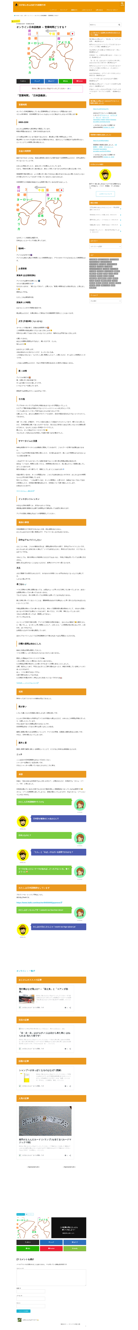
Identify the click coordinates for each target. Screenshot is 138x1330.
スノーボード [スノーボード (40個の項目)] (111, 264)
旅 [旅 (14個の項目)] (105, 276)
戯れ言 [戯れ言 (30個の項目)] (93, 276)
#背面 (101, 147)
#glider (103, 119)
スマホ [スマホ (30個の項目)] (93, 266)
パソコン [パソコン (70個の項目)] (114, 269)
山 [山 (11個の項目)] (110, 273)
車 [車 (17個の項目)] (98, 285)
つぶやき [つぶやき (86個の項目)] (93, 259)
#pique (108, 119)
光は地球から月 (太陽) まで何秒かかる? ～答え (104, 50)
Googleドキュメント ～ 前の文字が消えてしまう (105, 231)
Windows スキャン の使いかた (103, 215)
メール (19, 1295)
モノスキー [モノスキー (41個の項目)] (109, 271)
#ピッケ (98, 117)
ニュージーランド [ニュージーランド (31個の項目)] (95, 269)
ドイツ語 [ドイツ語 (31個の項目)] (108, 266)
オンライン (21, 1214)
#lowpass (113, 119)
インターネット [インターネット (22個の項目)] (106, 262)
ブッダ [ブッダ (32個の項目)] (93, 271)
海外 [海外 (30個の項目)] (97, 280)
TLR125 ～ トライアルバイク (26, 683)
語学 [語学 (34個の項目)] (92, 285)
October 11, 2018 (108, 127)
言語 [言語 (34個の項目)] (112, 283)
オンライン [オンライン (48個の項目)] (94, 264)
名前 (18, 1288)
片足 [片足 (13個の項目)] (114, 280)
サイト (18, 1303)
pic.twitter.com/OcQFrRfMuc (102, 151)
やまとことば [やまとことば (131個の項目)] (103, 259)
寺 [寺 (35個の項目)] (105, 273)
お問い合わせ (99, 10)
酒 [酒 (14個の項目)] (113, 285)
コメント (20, 1268)
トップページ (53, 10)
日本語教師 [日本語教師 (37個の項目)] (102, 278)
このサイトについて (87, 10)
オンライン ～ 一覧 (24, 971)
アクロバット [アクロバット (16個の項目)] (94, 262)
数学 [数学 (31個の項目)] (99, 276)
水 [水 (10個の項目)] (91, 280)
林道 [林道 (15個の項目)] (115, 278)
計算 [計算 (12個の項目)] (118, 283)
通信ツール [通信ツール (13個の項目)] (105, 285)
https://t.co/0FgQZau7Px (101, 109)
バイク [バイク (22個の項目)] (106, 269)
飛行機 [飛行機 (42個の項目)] (93, 287)
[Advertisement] (51, 953)
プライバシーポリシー (112, 10)
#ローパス (106, 117)
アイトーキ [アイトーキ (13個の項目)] (114, 259)
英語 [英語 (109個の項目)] (105, 283)
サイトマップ (63, 10)
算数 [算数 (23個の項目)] (98, 283)
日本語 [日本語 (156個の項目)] (93, 278)
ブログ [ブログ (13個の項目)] (100, 271)
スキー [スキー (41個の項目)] (103, 264)
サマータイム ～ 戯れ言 (24, 491)
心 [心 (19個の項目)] (116, 273)
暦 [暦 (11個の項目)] (109, 278)
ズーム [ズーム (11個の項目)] (100, 266)
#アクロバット (104, 115)
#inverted (96, 149)
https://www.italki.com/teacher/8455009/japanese (38, 903)
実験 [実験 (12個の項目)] (99, 273)
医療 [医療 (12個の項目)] (117, 271)
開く (69, 88)
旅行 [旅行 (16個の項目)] (111, 276)
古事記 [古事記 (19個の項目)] (93, 273)
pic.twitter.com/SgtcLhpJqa (101, 121)
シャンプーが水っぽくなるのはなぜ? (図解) (103, 78)
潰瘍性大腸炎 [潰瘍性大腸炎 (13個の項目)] (106, 280)
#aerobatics (97, 119)
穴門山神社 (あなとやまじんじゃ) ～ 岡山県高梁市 (104, 209)
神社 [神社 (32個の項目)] (92, 283)
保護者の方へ (74, 10)
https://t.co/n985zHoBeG (101, 140)
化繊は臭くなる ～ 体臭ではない (104, 225)
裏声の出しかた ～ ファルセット (104, 220)
